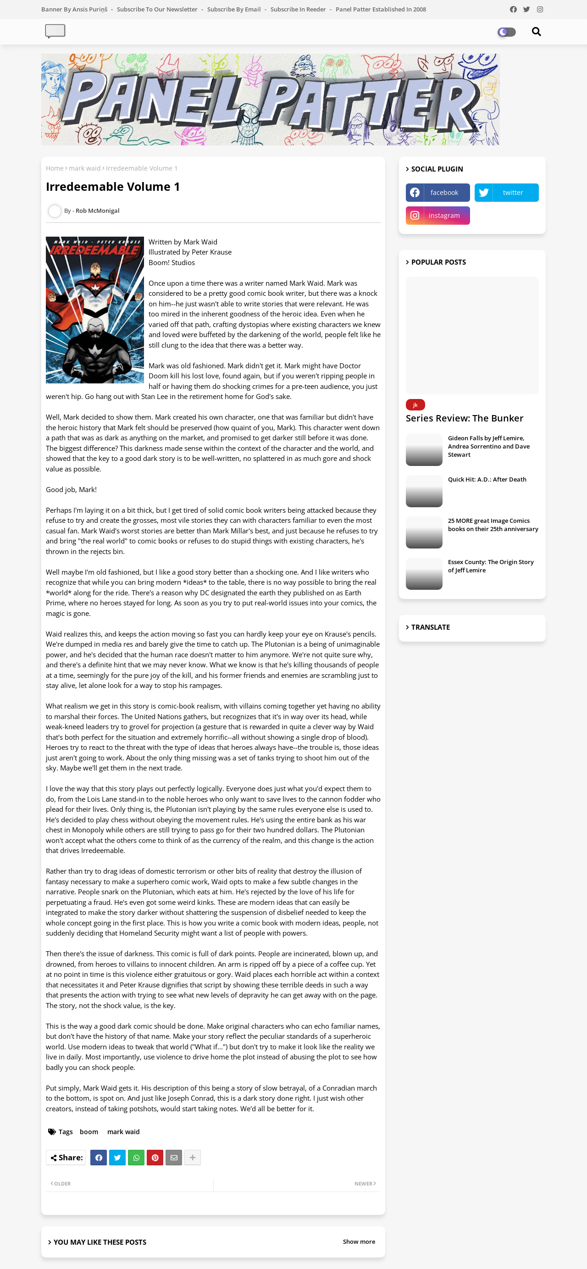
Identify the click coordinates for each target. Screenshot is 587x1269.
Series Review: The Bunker (465, 418)
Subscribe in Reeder (299, 9)
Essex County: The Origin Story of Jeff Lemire (491, 566)
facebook (444, 192)
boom (89, 1131)
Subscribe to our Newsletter (158, 9)
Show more (359, 1241)
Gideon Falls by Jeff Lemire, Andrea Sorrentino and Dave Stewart (489, 446)
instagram (444, 215)
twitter (513, 192)
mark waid (85, 168)
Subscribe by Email (234, 9)
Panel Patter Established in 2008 (381, 9)
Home (55, 168)
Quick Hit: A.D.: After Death (487, 479)
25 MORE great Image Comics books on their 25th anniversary (493, 524)
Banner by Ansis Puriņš (75, 9)
